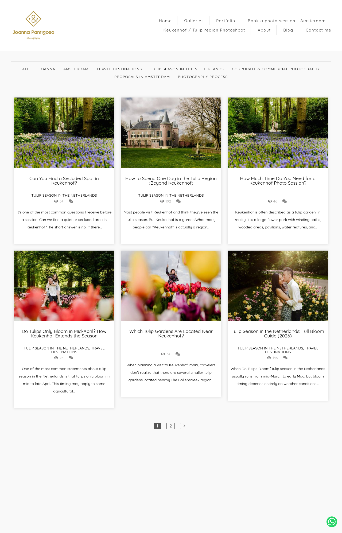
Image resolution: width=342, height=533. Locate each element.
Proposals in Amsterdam (142, 77)
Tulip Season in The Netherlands (187, 69)
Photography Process (203, 77)
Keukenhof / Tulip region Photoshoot (204, 30)
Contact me (318, 30)
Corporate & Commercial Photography (276, 69)
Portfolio (225, 20)
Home (165, 20)
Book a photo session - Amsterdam (287, 20)
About (264, 30)
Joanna (46, 69)
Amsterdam (75, 69)
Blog (288, 30)
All (25, 69)
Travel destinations (119, 69)
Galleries (194, 20)
